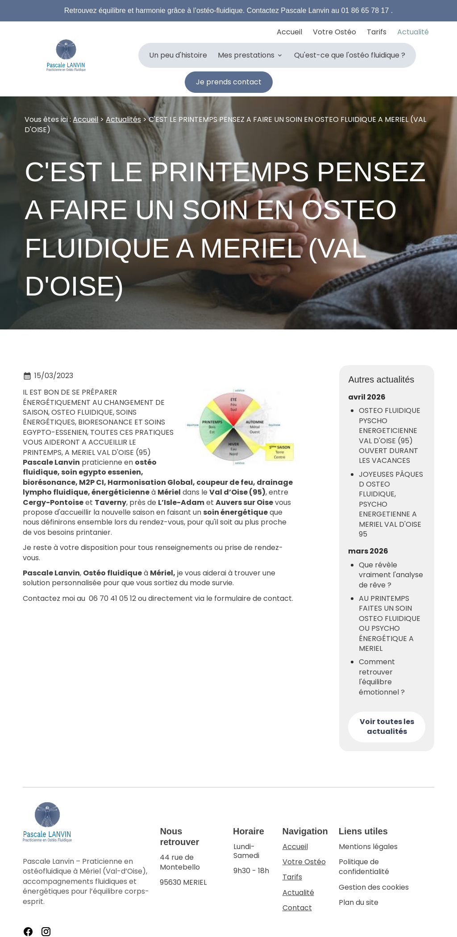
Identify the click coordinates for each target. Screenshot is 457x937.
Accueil (289, 32)
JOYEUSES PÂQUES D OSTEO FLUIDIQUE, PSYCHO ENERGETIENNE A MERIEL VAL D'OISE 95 (391, 499)
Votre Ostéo (334, 32)
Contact (297, 903)
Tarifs (376, 32)
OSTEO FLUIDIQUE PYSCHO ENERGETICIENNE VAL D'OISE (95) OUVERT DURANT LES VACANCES (389, 431)
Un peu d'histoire (178, 55)
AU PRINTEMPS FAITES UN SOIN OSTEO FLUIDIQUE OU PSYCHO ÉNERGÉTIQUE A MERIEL (389, 619)
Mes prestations (246, 55)
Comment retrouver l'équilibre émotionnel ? (382, 672)
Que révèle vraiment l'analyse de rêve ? (391, 570)
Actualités (123, 114)
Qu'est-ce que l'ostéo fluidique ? (349, 55)
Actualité (413, 32)
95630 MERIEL (191, 865)
